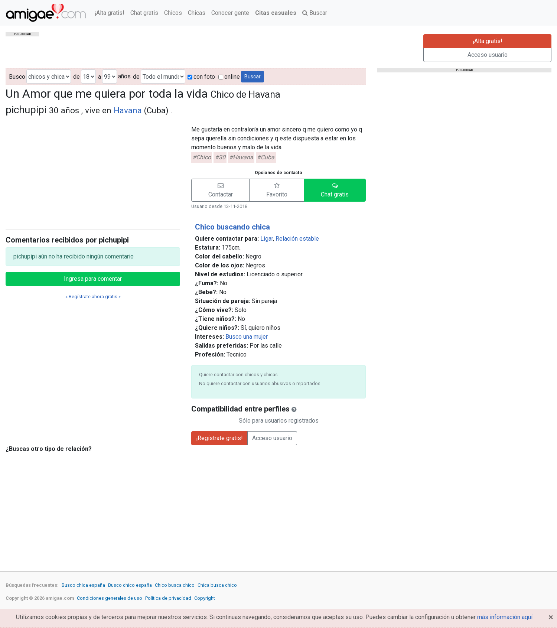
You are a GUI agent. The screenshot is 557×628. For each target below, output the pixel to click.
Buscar (314, 12)
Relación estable (297, 238)
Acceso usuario (488, 54)
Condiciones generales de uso (109, 598)
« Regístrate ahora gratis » (93, 296)
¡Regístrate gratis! (219, 438)
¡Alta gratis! (109, 12)
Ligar (266, 238)
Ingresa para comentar (93, 278)
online (229, 76)
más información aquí (504, 617)
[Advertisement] (93, 171)
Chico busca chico (175, 585)
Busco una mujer (246, 336)
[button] (220, 190)
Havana (128, 110)
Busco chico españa (130, 585)
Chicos (173, 12)
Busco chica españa (83, 585)
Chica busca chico (217, 585)
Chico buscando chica (232, 226)
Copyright (204, 598)
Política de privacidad (168, 598)
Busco (17, 76)
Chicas (196, 12)
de (76, 76)
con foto (201, 76)
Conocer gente (230, 12)
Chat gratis (144, 12)
